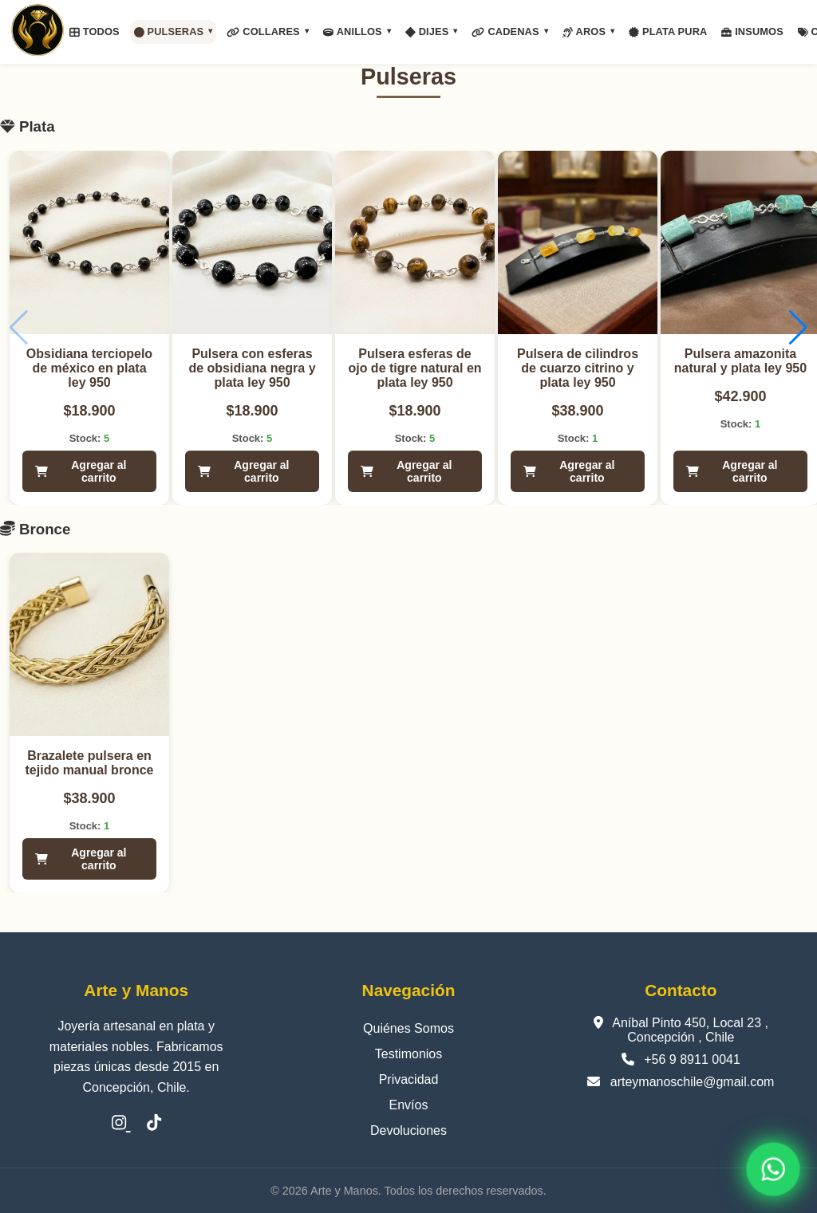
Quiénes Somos (408, 1028)
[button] (798, 327)
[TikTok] (154, 1123)
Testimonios (408, 1054)
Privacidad (409, 1079)
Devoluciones (408, 1130)
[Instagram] (121, 1123)
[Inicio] (37, 31)
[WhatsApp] (773, 1169)
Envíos (408, 1105)
